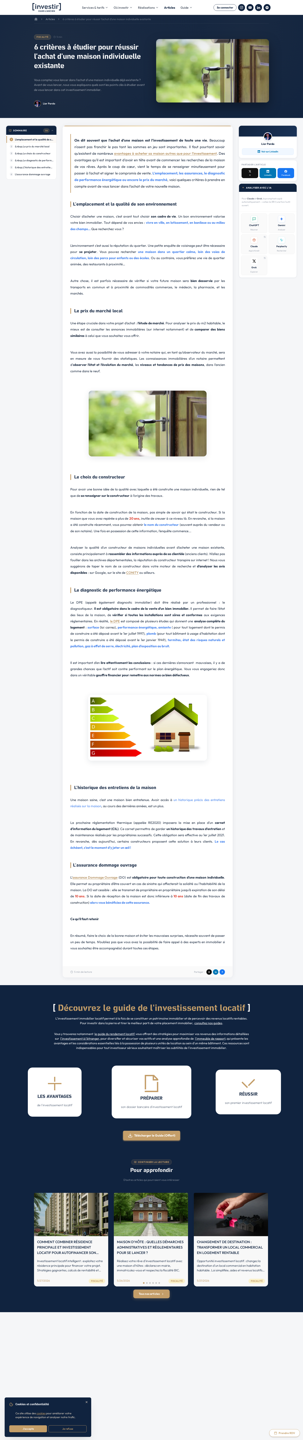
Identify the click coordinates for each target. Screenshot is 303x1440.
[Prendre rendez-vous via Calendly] (284, 1433)
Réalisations (148, 7)
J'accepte (28, 1429)
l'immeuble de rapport (210, 1038)
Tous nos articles (151, 1294)
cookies (41, 1413)
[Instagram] (241, 7)
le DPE (115, 621)
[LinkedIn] (258, 7)
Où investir (123, 7)
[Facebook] (285, 173)
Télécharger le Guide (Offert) (151, 1135)
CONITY (132, 573)
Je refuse (67, 1429)
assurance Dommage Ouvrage (94, 877)
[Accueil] (36, 19)
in (216, 972)
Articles (169, 7)
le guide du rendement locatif (114, 1034)
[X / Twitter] (250, 173)
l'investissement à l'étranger (79, 1038)
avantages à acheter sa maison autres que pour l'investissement (165, 153)
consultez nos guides (208, 1023)
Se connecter (225, 7)
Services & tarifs (95, 7)
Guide (186, 7)
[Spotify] (267, 7)
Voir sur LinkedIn (268, 151)
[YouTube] (250, 7)
